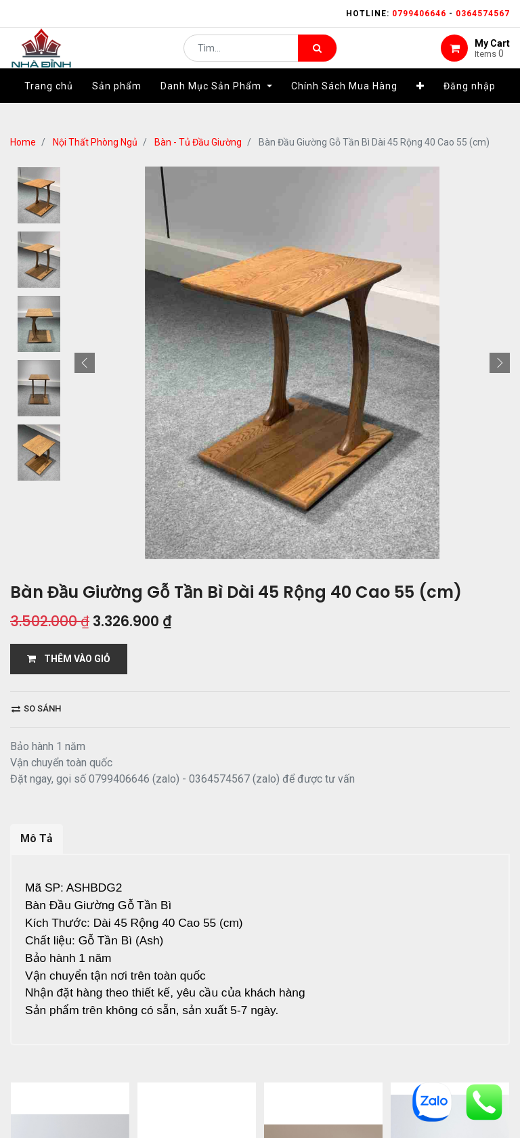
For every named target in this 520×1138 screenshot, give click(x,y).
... (146, 1094)
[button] (420, 106)
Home (23, 142)
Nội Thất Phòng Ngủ (95, 142)
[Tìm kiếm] (317, 58)
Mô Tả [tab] (36, 838)
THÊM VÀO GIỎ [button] (68, 658)
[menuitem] (48, 106)
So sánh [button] (36, 708)
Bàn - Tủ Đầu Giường (198, 142)
